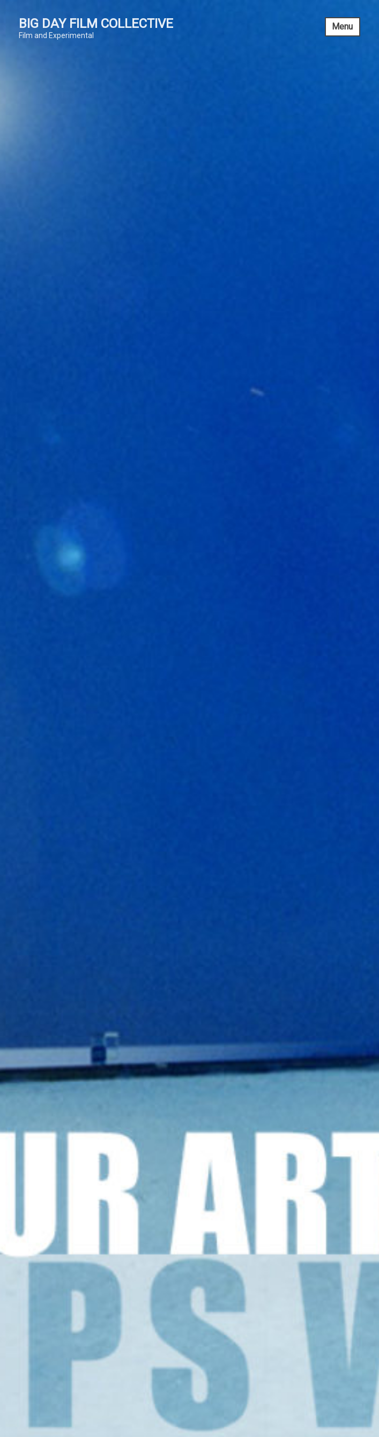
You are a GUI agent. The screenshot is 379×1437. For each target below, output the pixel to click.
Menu (342, 26)
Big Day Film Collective (96, 23)
